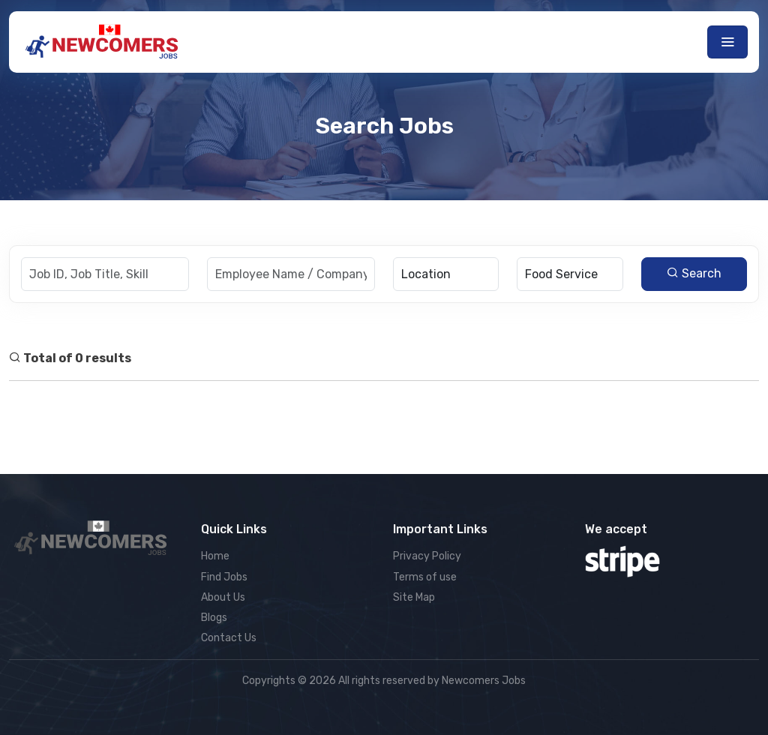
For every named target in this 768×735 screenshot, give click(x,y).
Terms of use (425, 577)
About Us (223, 597)
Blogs (214, 617)
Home (215, 556)
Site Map (414, 597)
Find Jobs (224, 577)
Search (694, 273)
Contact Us (228, 638)
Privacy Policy (427, 556)
